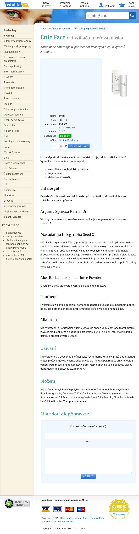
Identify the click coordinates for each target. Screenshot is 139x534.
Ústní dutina (10, 168)
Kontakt (95, 518)
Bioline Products (68, 140)
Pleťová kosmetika (62, 28)
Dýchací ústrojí (12, 179)
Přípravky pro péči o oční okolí (89, 28)
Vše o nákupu (84, 4)
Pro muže (9, 82)
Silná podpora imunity (16, 109)
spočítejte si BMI (14, 255)
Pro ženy (8, 77)
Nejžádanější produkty (16, 211)
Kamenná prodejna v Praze (75, 518)
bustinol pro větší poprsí (18, 259)
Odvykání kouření (13, 114)
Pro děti (8, 93)
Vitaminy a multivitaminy (17, 41)
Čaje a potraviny (12, 66)
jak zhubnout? (13, 251)
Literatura (9, 195)
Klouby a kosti (11, 130)
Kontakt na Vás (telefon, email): (88, 426)
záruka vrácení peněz (17, 240)
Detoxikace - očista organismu (14, 59)
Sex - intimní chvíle (14, 71)
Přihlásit (110, 6)
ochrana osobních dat (17, 244)
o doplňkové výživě (15, 247)
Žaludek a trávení (13, 173)
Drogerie (8, 200)
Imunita (8, 104)
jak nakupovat (13, 232)
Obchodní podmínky (63, 521)
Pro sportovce (11, 98)
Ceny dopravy (46, 4)
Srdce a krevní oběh (14, 163)
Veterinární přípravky (15, 206)
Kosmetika (10, 190)
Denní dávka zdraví (14, 120)
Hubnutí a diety (12, 51)
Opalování (9, 125)
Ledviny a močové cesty (17, 141)
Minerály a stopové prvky (17, 46)
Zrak (6, 157)
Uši (5, 184)
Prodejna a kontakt (65, 4)
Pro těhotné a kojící (14, 87)
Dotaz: (88, 441)
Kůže (6, 136)
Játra (7, 147)
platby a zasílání (14, 236)
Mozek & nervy (12, 152)
